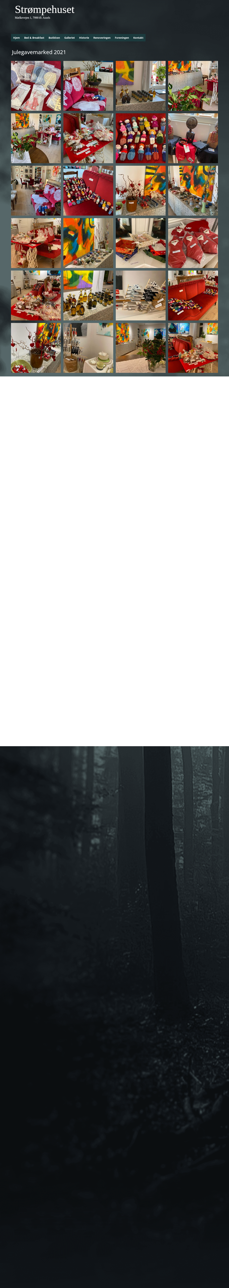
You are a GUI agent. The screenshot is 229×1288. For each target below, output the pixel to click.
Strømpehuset (44, 9)
